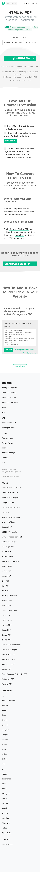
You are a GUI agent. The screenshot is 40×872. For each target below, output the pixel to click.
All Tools (12, 4)
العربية (4, 696)
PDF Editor (6, 561)
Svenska (5, 813)
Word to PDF (7, 606)
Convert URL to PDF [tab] (20, 38)
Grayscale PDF (7, 650)
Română (5, 799)
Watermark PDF (8, 596)
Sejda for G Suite (9, 398)
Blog (3, 412)
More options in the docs (24, 350)
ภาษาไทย (5, 818)
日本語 (4, 745)
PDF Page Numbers (9, 581)
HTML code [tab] (31, 43)
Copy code (8, 350)
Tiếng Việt (6, 823)
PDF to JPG (6, 586)
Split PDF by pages (9, 503)
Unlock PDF (6, 625)
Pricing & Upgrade (9, 388)
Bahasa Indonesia (9, 700)
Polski (4, 789)
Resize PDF (6, 635)
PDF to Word (7, 601)
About (4, 407)
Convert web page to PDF (20, 264)
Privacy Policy (26, 80)
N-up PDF (5, 630)
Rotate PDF (6, 620)
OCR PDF (5, 645)
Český (4, 715)
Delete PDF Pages (9, 552)
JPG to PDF (6, 591)
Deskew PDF (7, 557)
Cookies (5, 448)
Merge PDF (6, 527)
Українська (6, 833)
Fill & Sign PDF (8, 566)
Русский (5, 803)
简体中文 (5, 754)
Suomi (4, 808)
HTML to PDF (7, 640)
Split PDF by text (8, 512)
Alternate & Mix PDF (10, 517)
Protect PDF (6, 615)
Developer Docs (8, 428)
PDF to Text (6, 571)
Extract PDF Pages (9, 488)
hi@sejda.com (7, 844)
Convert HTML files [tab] (13, 43)
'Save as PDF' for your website (23, 28)
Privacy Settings (8, 453)
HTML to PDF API (9, 423)
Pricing (27, 3)
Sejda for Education (10, 402)
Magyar (4, 774)
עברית (4, 769)
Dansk (4, 710)
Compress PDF (8, 537)
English (4, 720)
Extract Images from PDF (12, 655)
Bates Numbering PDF (10, 532)
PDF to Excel (7, 610)
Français (5, 735)
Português (6, 794)
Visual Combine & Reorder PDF (14, 522)
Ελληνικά (5, 730)
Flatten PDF (6, 660)
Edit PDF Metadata (9, 664)
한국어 (4, 749)
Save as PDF (10, 141)
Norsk (4, 784)
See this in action (29, 353)
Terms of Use (13, 80)
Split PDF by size (8, 507)
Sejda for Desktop (9, 393)
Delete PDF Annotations (11, 684)
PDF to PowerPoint (9, 669)
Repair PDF (6, 542)
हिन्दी (3, 764)
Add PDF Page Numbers (11, 679)
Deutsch (5, 705)
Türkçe (4, 828)
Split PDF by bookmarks (11, 493)
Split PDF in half (8, 498)
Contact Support (20, 366)
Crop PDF (5, 547)
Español (5, 725)
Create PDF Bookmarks (11, 674)
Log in (35, 3)
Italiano (5, 740)
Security (5, 458)
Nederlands (6, 779)
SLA (3, 463)
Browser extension (17, 27)
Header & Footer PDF (10, 576)
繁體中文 (5, 759)
